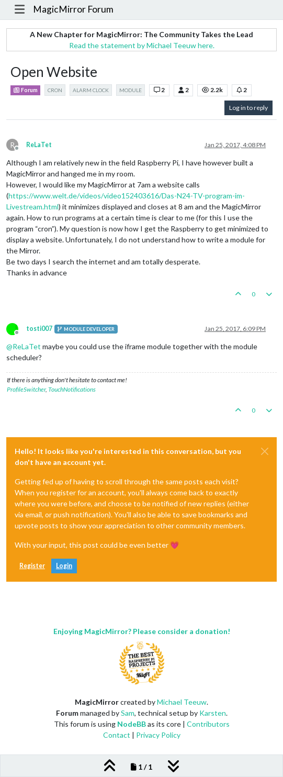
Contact (116, 734)
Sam (127, 712)
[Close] (265, 451)
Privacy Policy (158, 734)
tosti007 (39, 328)
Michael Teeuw (182, 701)
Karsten (212, 712)
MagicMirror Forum (73, 9)
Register (32, 566)
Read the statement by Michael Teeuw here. (141, 45)
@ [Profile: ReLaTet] (23, 346)
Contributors (208, 723)
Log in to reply (248, 108)
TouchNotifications (72, 389)
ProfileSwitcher (26, 389)
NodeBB (131, 723)
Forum (25, 90)
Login (64, 566)
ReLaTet (39, 145)
